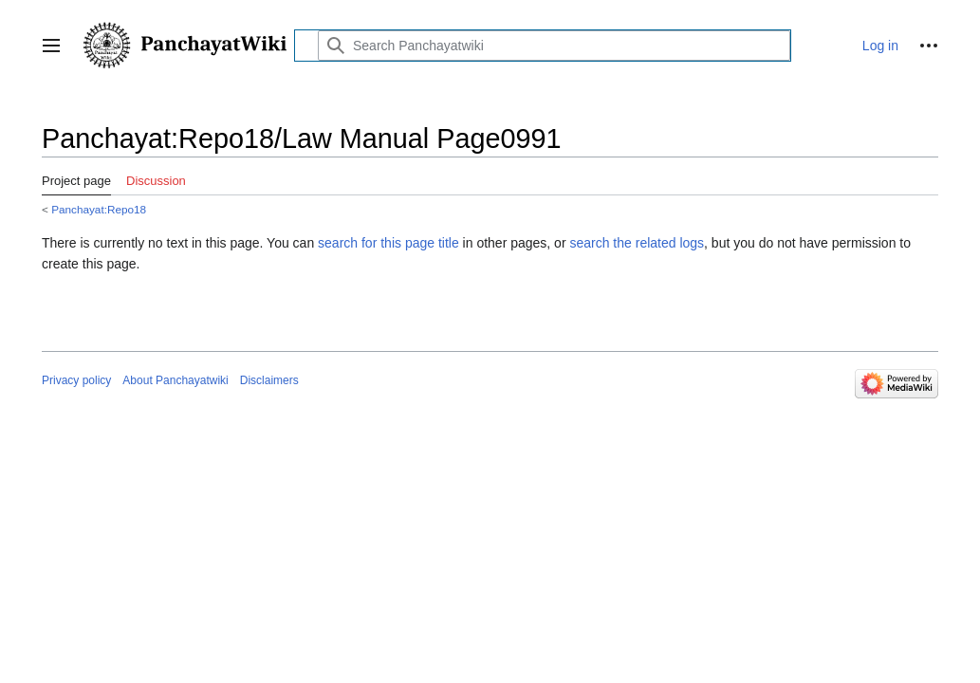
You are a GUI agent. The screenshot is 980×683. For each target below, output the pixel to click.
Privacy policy (76, 380)
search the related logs (636, 242)
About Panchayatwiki (175, 380)
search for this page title (388, 242)
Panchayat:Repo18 (98, 209)
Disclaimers (269, 380)
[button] (51, 45)
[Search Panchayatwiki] (554, 45)
